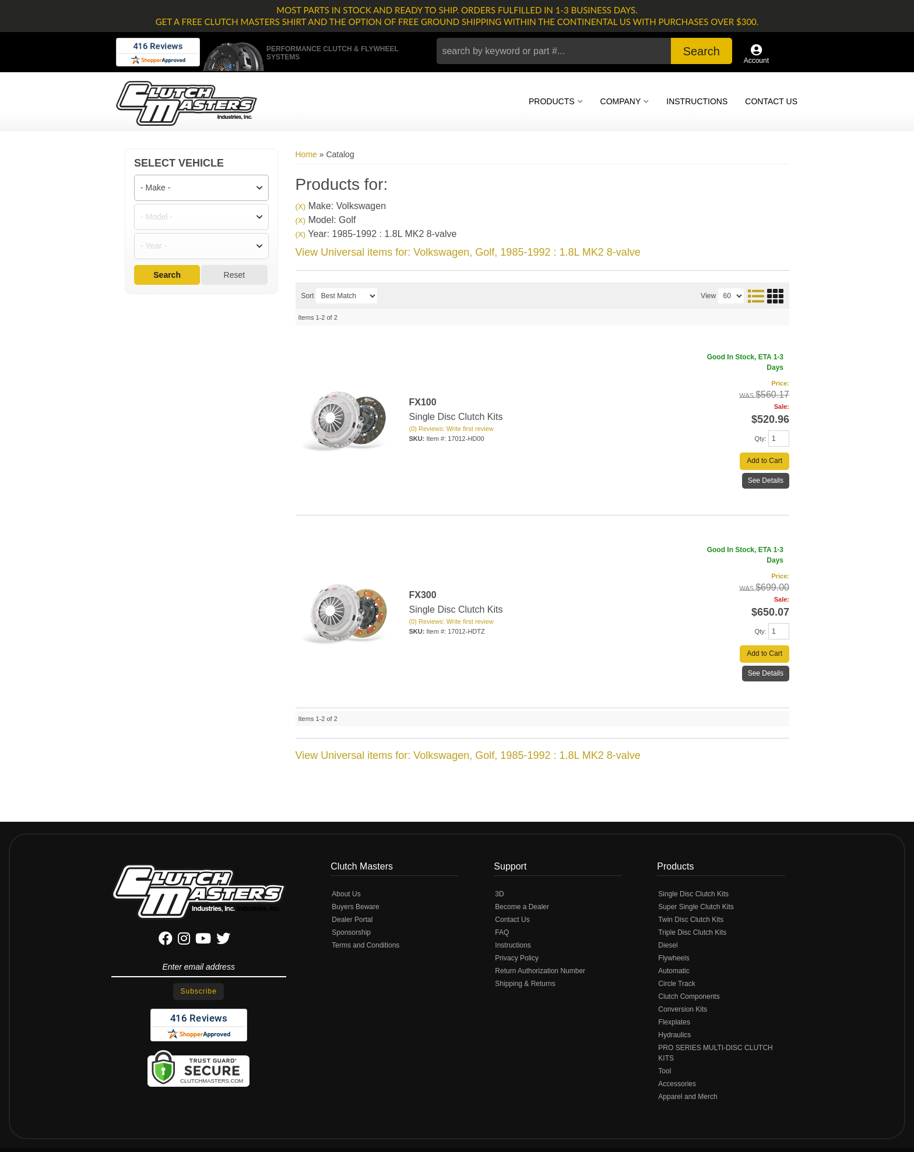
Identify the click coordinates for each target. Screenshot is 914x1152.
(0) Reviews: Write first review (451, 428)
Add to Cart (764, 461)
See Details (765, 480)
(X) (301, 206)
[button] (584, 51)
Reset (234, 275)
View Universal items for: (468, 252)
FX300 (423, 595)
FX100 (423, 402)
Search (167, 275)
